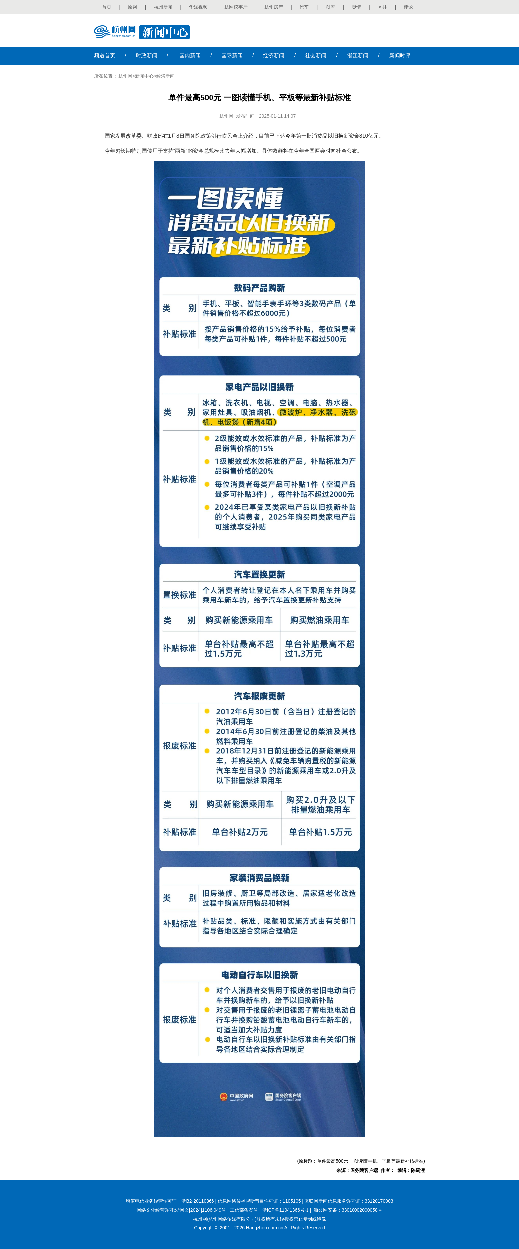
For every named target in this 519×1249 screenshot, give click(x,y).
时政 (146, 55)
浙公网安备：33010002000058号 (348, 1210)
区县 (382, 7)
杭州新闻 (163, 7)
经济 (273, 55)
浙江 (357, 55)
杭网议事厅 (236, 7)
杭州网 (125, 76)
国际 (232, 55)
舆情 (356, 7)
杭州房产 (273, 7)
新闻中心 (144, 76)
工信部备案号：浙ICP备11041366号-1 (269, 1210)
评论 (408, 7)
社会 (315, 55)
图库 (330, 7)
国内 (190, 55)
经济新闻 (165, 76)
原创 (132, 7)
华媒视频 (198, 7)
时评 (399, 55)
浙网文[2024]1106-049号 (200, 1210)
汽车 (304, 7)
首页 (106, 7)
